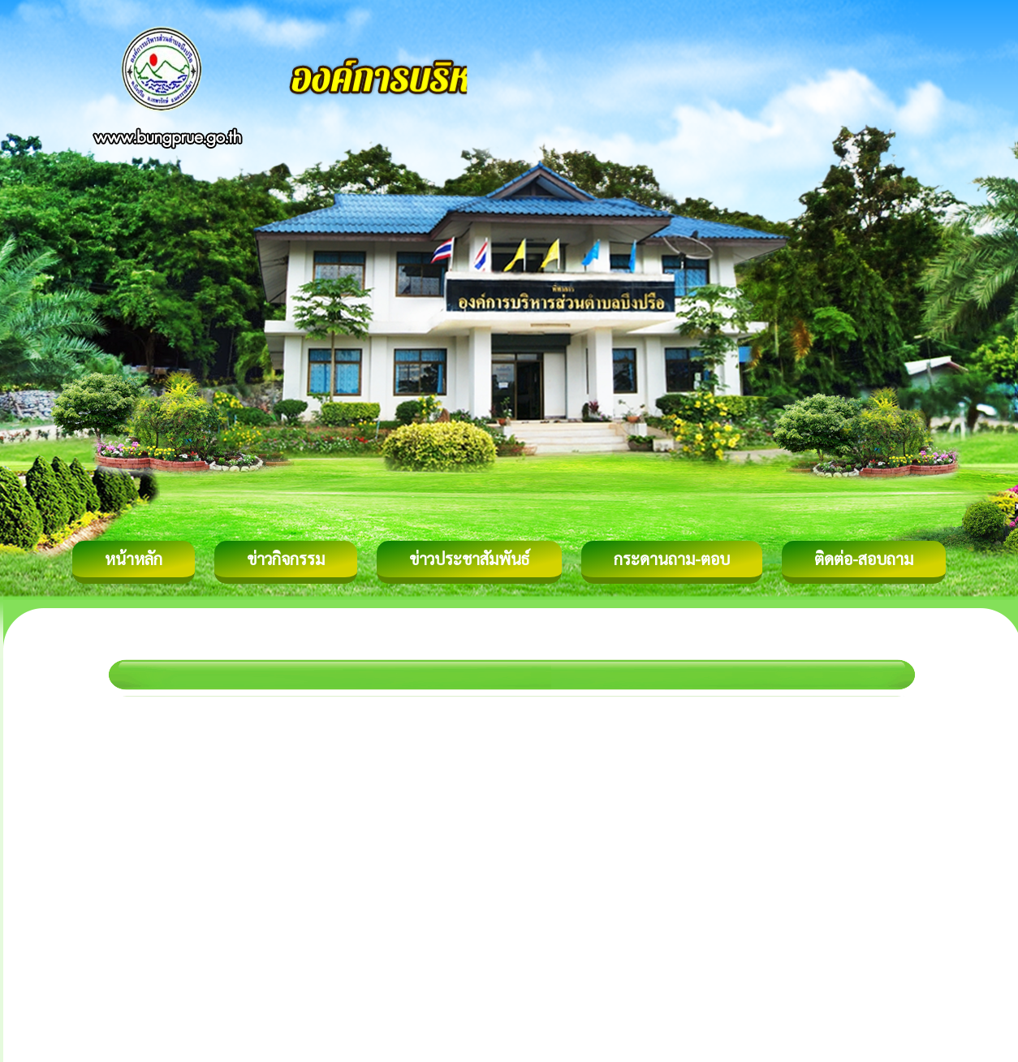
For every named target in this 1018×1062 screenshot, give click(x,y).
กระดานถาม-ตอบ (672, 558)
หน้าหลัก (133, 558)
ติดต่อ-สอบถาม (863, 558)
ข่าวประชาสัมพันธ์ (469, 558)
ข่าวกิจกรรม (286, 558)
